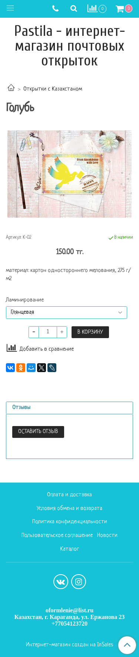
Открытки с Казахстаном (52, 89)
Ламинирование (25, 300)
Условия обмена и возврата (69, 508)
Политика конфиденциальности (69, 522)
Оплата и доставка (69, 495)
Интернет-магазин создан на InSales (69, 645)
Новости (107, 535)
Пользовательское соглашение (57, 535)
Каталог (69, 549)
